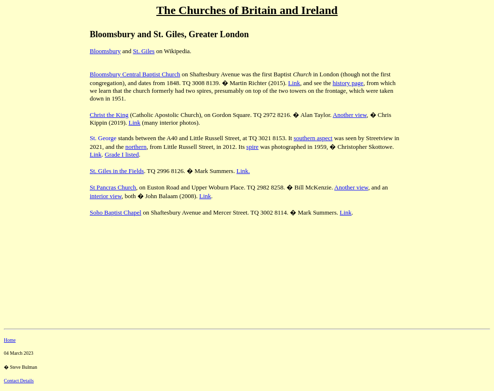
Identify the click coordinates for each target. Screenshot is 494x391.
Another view (350, 114)
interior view (106, 196)
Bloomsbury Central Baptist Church (135, 74)
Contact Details (19, 380)
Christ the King (109, 114)
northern (136, 146)
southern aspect (313, 138)
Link (294, 83)
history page (347, 83)
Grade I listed (122, 154)
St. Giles (144, 51)
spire (253, 146)
